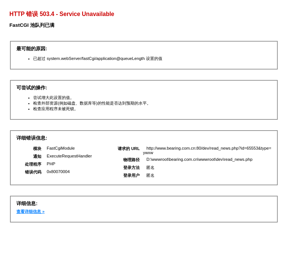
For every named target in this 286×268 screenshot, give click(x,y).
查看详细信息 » (30, 211)
